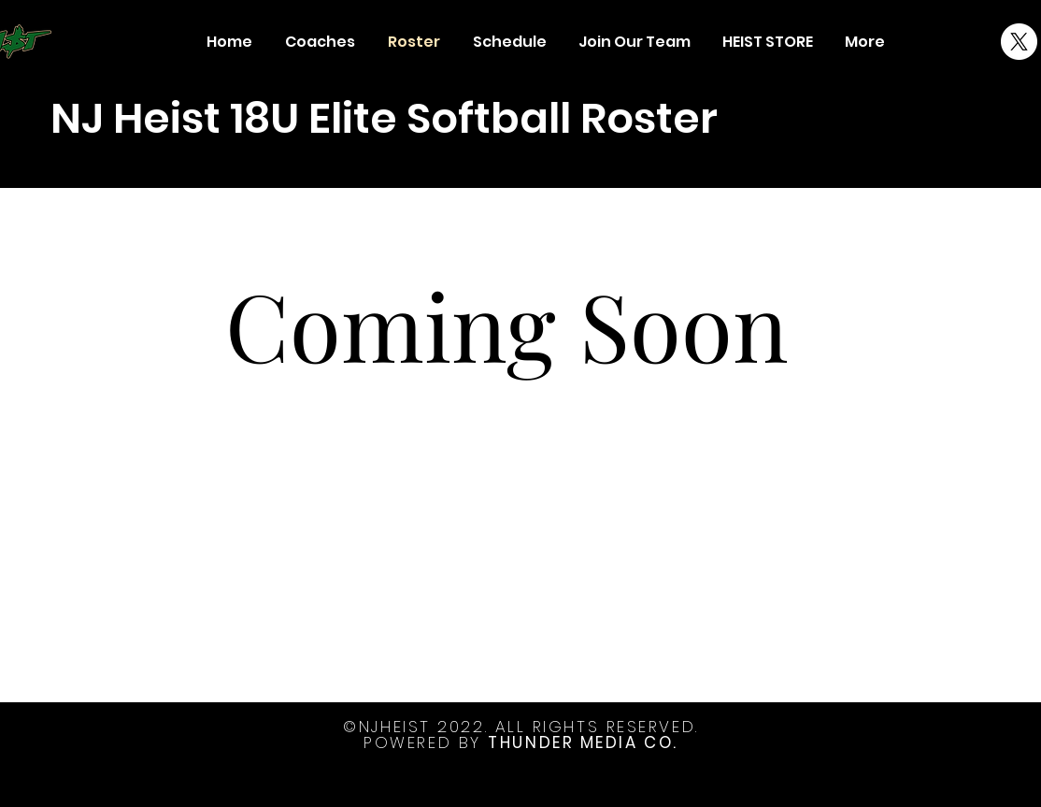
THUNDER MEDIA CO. (582, 742)
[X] (1019, 41)
